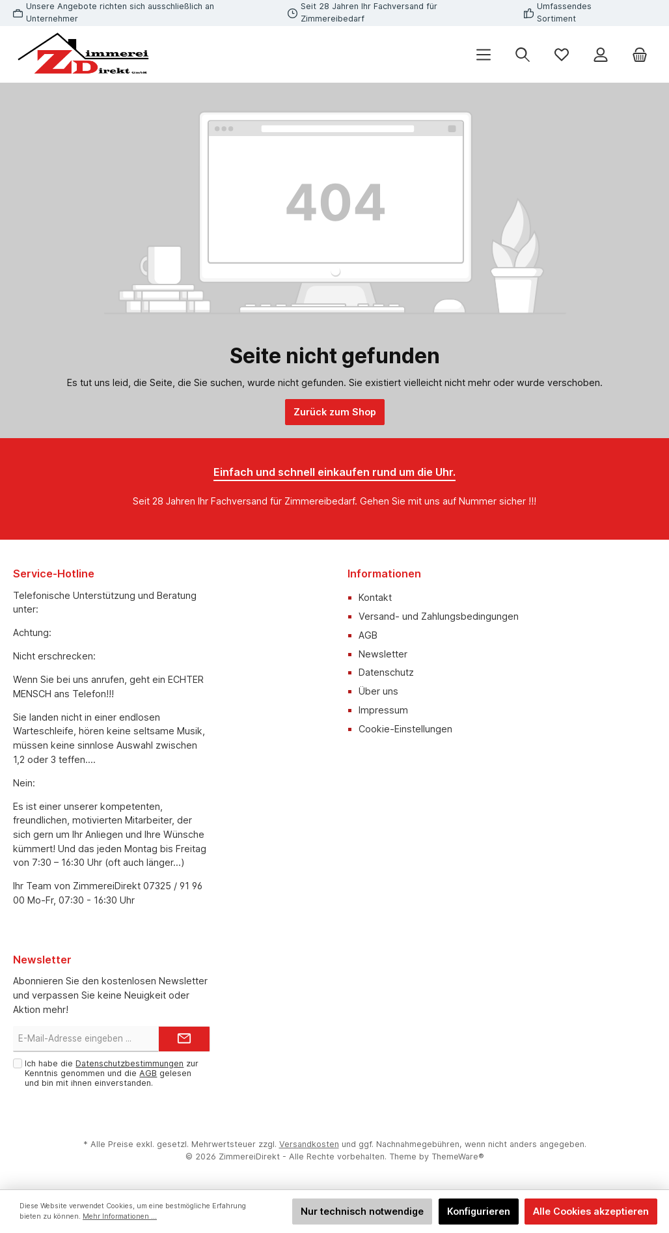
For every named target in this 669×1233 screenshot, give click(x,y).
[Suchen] (522, 54)
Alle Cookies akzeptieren (591, 1211)
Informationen (384, 573)
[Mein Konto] (600, 54)
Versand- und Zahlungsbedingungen (439, 616)
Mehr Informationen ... (120, 1216)
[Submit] (184, 1039)
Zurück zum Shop (335, 411)
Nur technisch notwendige (362, 1211)
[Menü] (483, 54)
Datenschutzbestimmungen (129, 1063)
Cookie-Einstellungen (405, 728)
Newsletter (383, 653)
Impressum (383, 709)
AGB (368, 635)
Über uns (378, 691)
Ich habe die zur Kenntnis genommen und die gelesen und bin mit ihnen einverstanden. (111, 1073)
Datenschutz (386, 672)
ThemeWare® (457, 1156)
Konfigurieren (478, 1211)
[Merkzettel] (561, 54)
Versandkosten (309, 1144)
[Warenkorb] (639, 54)
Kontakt (375, 597)
